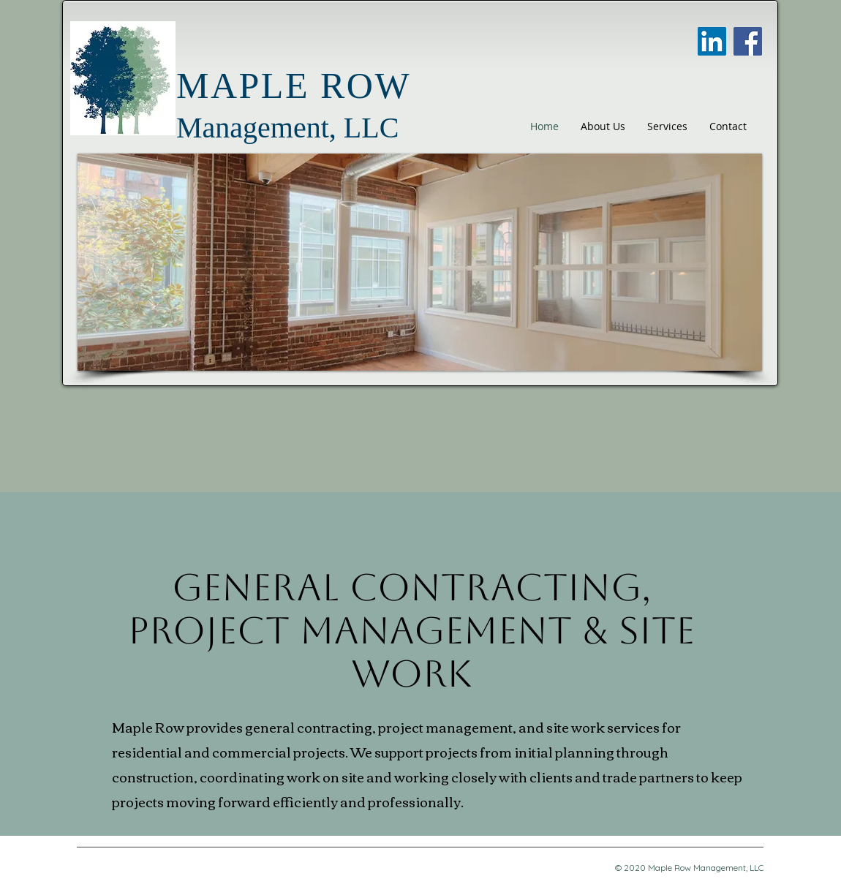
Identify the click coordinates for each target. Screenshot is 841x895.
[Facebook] (747, 41)
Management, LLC (287, 127)
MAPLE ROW (293, 85)
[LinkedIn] (712, 41)
